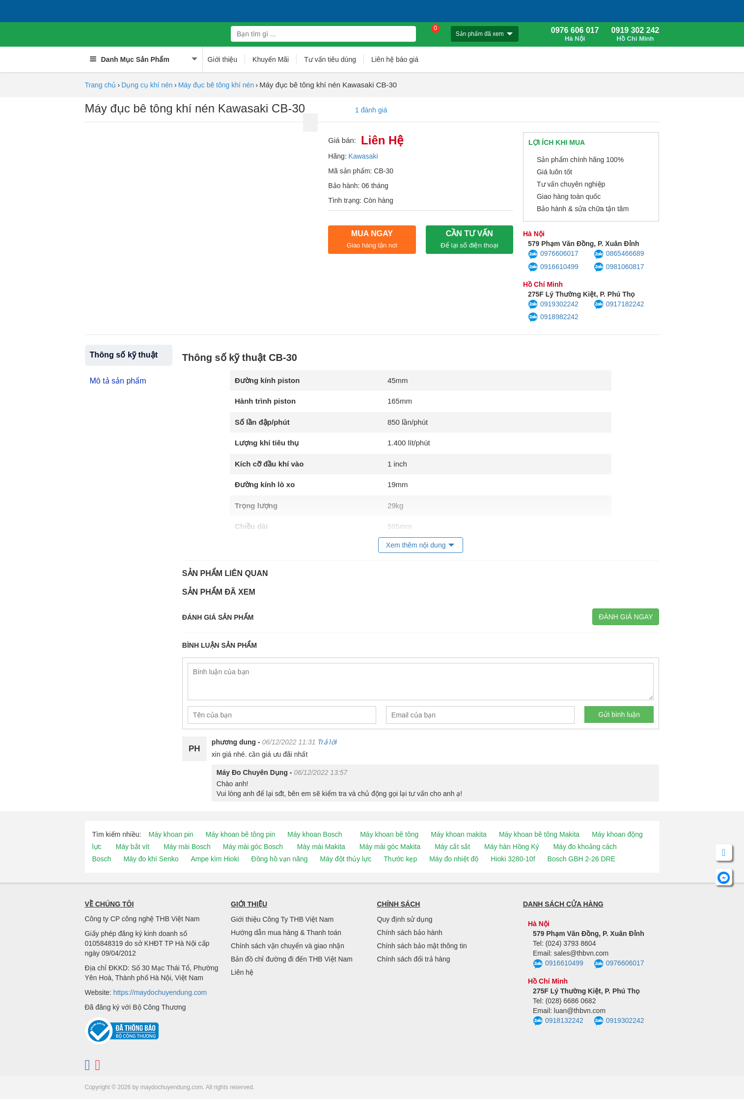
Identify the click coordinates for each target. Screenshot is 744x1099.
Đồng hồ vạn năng (279, 859)
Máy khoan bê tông (389, 834)
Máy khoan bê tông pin (241, 834)
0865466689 (619, 254)
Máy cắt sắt (452, 847)
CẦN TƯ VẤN (469, 239)
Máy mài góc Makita (389, 847)
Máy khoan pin (171, 834)
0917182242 (619, 304)
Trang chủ (100, 85)
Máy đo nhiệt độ (453, 859)
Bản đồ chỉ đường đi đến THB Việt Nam (292, 959)
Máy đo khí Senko (150, 859)
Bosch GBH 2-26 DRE (582, 859)
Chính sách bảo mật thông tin (422, 946)
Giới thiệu (223, 59)
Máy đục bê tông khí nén (216, 85)
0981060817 (619, 267)
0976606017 (553, 254)
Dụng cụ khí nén (146, 85)
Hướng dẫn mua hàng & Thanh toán (286, 932)
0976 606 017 (575, 34)
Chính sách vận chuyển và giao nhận (287, 946)
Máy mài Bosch (187, 847)
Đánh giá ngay (626, 617)
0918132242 (558, 1021)
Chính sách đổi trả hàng (413, 959)
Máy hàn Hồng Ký (511, 847)
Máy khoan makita (459, 834)
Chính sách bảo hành (409, 932)
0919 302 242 (635, 34)
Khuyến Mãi (270, 59)
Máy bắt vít (133, 847)
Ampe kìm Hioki (215, 859)
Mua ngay (372, 239)
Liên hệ (242, 972)
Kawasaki (363, 156)
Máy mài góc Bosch (253, 847)
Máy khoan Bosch (314, 834)
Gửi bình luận (619, 714)
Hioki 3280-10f (513, 859)
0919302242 (553, 304)
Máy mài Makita (321, 847)
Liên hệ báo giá (394, 59)
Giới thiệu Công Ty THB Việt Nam (282, 919)
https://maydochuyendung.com (160, 992)
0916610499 (553, 267)
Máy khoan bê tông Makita (539, 834)
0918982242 (553, 317)
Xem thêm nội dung (416, 545)
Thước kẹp (400, 859)
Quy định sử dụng (405, 919)
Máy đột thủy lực (346, 859)
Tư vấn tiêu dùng (330, 59)
